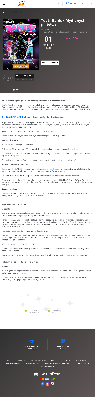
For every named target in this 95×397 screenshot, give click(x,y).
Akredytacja (21, 360)
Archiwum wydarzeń (47, 367)
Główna (9, 360)
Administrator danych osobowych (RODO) (58, 363)
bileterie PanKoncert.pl (35, 195)
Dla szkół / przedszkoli (38, 360)
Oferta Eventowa (64, 360)
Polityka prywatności (13, 363)
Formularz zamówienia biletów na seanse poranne (56, 175)
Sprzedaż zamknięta (50, 62)
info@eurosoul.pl (57, 171)
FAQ (52, 360)
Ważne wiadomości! (82, 360)
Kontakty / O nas (83, 363)
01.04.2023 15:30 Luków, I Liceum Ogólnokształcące (33, 117)
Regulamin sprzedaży (32, 363)
